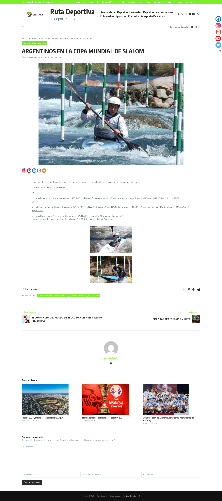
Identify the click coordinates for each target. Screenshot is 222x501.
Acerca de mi (108, 12)
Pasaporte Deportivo (153, 16)
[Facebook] (34, 170)
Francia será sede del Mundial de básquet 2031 (102, 417)
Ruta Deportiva (72, 11)
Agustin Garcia (111, 358)
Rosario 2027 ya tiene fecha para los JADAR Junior (43, 417)
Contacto (133, 16)
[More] (44, 170)
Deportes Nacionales (129, 12)
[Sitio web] (111, 363)
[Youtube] (29, 170)
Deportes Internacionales (158, 12)
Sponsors (121, 16)
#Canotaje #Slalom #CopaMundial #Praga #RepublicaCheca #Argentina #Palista (69, 295)
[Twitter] (218, 45)
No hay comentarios (33, 57)
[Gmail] (39, 170)
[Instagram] (24, 170)
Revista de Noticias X (131, 496)
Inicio (24, 38)
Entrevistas (107, 16)
